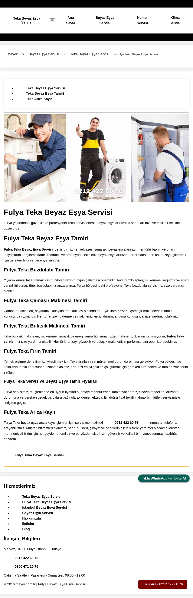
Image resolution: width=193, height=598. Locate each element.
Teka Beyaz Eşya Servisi (26, 20)
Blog (26, 529)
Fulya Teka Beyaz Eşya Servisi (39, 455)
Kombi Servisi (142, 20)
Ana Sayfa (70, 20)
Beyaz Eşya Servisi (105, 20)
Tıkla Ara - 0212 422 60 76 (163, 584)
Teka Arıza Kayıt (39, 99)
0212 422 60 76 (126, 423)
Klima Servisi (175, 20)
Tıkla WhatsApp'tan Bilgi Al (164, 478)
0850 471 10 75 (26, 566)
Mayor (13, 54)
